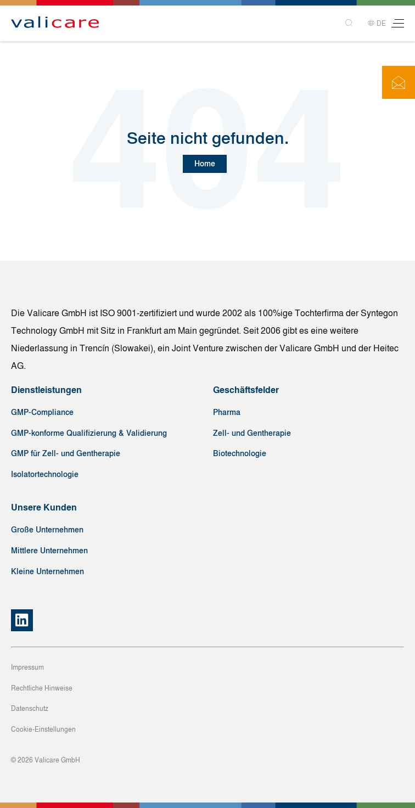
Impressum (27, 667)
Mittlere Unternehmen (49, 551)
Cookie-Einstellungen (43, 729)
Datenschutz (29, 708)
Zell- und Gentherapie (252, 433)
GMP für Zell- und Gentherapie (65, 453)
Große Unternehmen (47, 530)
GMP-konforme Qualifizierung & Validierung (89, 433)
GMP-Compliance (42, 412)
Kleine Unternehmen (47, 571)
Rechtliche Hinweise (41, 688)
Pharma (226, 412)
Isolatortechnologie (44, 474)
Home (204, 164)
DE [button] (376, 23)
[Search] (350, 23)
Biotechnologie (239, 453)
